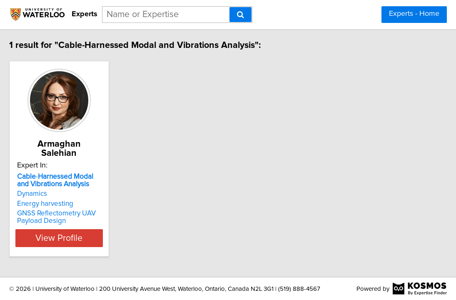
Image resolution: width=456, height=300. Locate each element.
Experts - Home (414, 14)
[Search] (240, 14)
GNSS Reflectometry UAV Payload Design (88, 207)
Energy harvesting (77, 194)
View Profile (101, 228)
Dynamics (64, 184)
